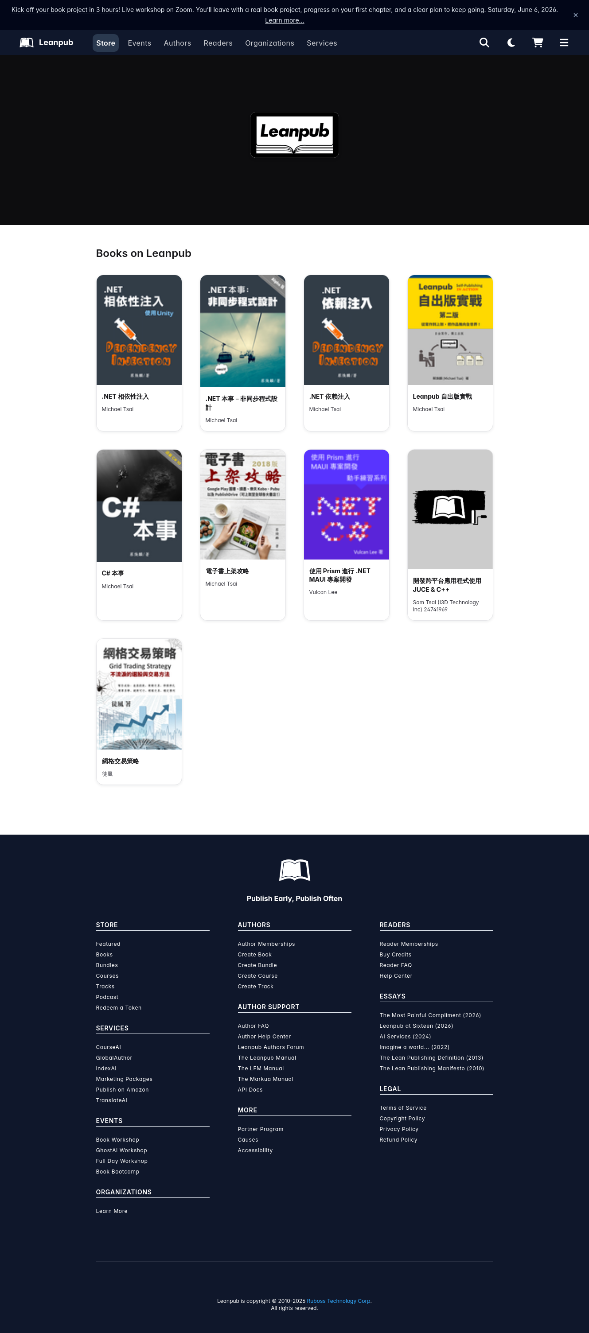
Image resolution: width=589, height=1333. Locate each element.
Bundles (107, 965)
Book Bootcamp (118, 1171)
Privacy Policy (399, 1129)
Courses (107, 975)
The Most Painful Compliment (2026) (431, 1015)
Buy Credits (396, 954)
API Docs (250, 1089)
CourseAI (108, 1047)
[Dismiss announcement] (575, 15)
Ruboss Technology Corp (339, 1301)
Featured (108, 943)
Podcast (107, 997)
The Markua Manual (265, 1079)
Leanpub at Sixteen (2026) (417, 1025)
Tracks (105, 986)
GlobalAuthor (114, 1057)
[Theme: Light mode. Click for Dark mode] (511, 42)
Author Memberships (267, 943)
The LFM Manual (261, 1068)
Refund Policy (399, 1139)
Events (139, 43)
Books (104, 954)
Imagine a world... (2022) (415, 1047)
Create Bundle (257, 965)
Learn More (112, 1211)
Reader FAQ (396, 965)
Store (105, 43)
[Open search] (484, 42)
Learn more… (284, 20)
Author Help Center (264, 1036)
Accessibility (255, 1150)
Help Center (396, 975)
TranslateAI (112, 1100)
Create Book (255, 954)
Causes (248, 1139)
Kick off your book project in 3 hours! (66, 9)
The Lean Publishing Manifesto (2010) (432, 1068)
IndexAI (106, 1068)
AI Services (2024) (406, 1036)
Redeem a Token (119, 1007)
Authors (177, 43)
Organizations (269, 43)
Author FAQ (253, 1025)
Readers (218, 43)
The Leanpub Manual (267, 1057)
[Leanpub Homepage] (46, 42)
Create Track (256, 986)
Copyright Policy (402, 1118)
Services (322, 43)
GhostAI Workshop (122, 1150)
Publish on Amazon (122, 1089)
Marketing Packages (124, 1079)
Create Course (258, 975)
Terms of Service (403, 1107)
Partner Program (261, 1129)
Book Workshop (118, 1139)
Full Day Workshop (122, 1161)
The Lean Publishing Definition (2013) (432, 1057)
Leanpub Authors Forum (271, 1047)
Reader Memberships (409, 943)
